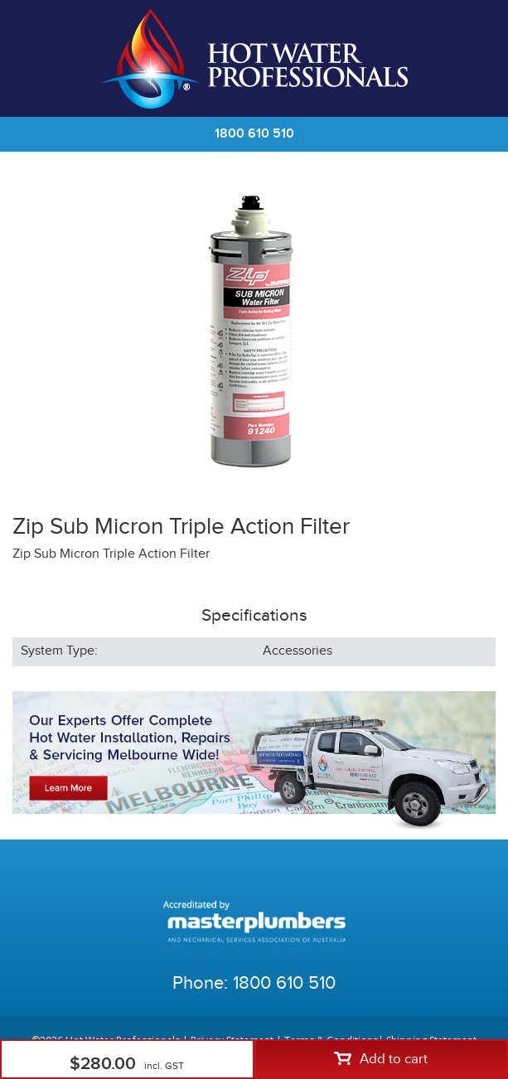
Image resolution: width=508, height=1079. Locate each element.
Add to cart (381, 1059)
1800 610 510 (254, 134)
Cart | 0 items (475, 59)
